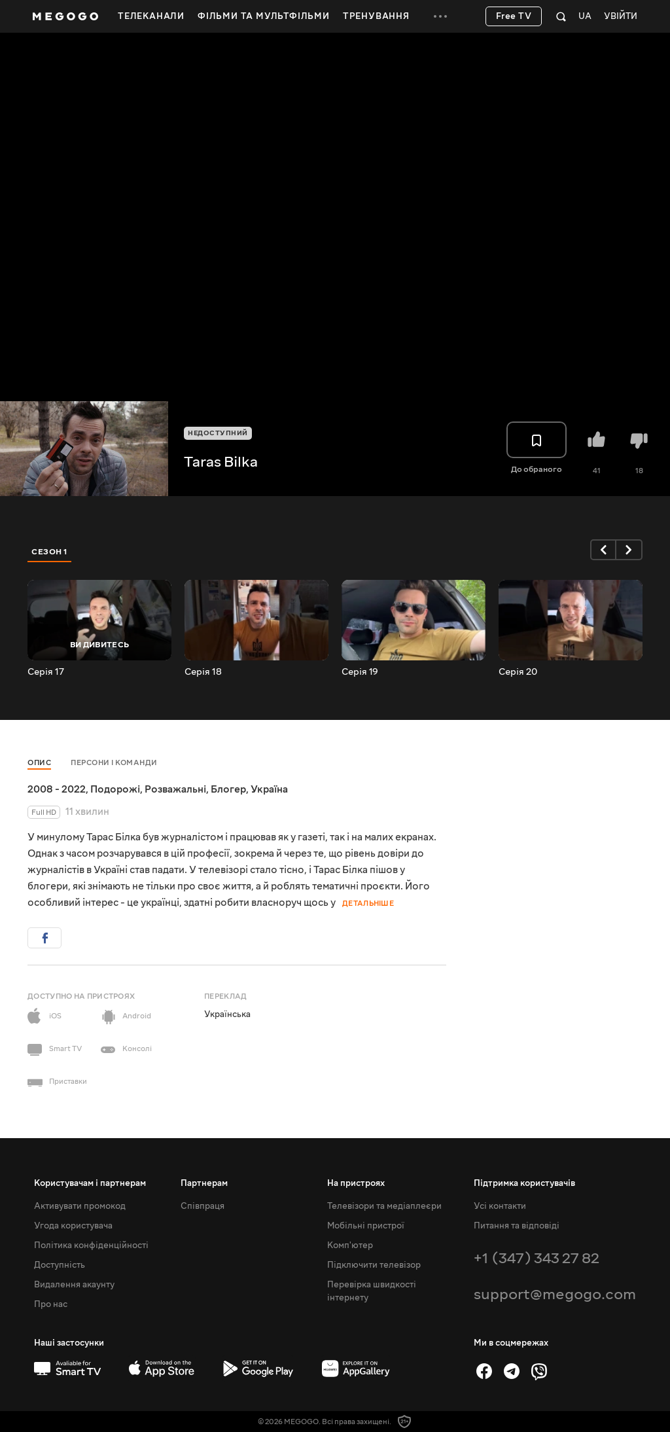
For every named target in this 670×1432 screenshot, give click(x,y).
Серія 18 (203, 672)
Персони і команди (114, 763)
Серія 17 (45, 672)
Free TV (514, 16)
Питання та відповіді (516, 1226)
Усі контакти (500, 1206)
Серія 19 (360, 672)
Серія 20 (518, 672)
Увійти (620, 16)
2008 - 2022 (56, 789)
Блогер (228, 789)
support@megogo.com (555, 1294)
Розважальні (175, 789)
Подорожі (115, 789)
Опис (39, 763)
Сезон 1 (49, 551)
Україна (269, 789)
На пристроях (356, 1183)
